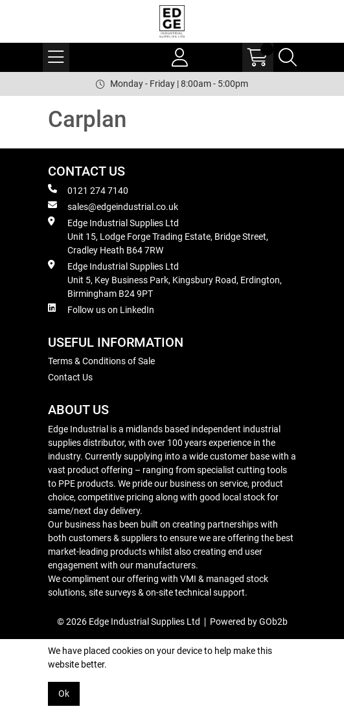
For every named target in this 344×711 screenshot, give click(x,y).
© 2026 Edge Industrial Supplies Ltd (128, 621)
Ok (63, 693)
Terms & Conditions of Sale (101, 361)
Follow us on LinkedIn (101, 309)
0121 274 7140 (88, 190)
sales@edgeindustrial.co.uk (113, 206)
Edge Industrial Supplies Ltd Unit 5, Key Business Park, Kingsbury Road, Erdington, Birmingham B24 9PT (165, 279)
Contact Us (70, 377)
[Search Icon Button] (287, 57)
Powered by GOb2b (249, 621)
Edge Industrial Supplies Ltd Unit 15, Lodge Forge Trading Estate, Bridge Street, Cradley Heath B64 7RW (158, 235)
